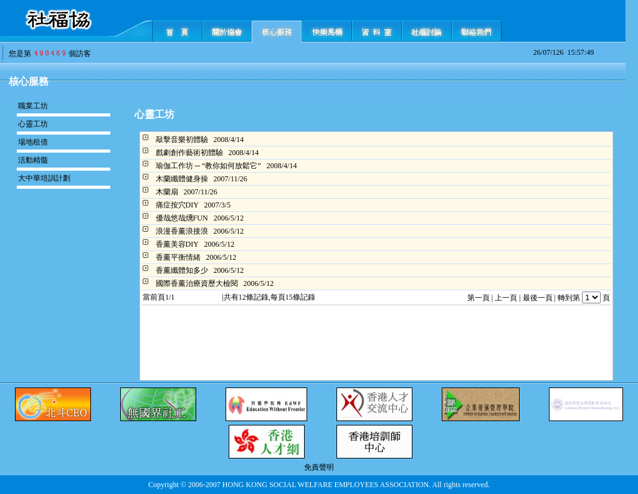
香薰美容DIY (177, 244)
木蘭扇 (167, 192)
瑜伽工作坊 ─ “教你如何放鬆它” (208, 165)
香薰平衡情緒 (178, 257)
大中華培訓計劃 (44, 178)
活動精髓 (33, 160)
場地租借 (33, 142)
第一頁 (478, 297)
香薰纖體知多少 (182, 270)
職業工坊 (33, 106)
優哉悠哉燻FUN (182, 218)
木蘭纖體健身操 (182, 178)
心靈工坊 (33, 124)
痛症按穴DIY (177, 205)
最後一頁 (538, 297)
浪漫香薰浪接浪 (182, 231)
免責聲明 (319, 467)
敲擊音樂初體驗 (182, 139)
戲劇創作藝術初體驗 (189, 152)
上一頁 (506, 297)
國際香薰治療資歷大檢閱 (197, 283)
